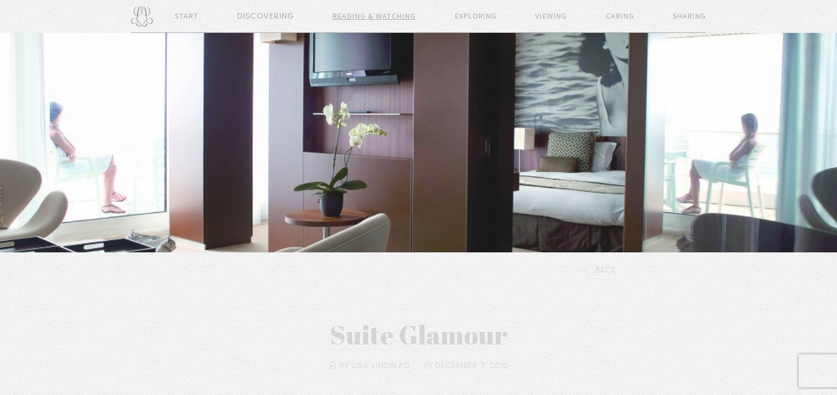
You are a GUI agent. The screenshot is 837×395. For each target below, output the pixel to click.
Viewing (551, 16)
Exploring (476, 16)
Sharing (689, 16)
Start (186, 16)
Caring (620, 16)
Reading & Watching (374, 16)
